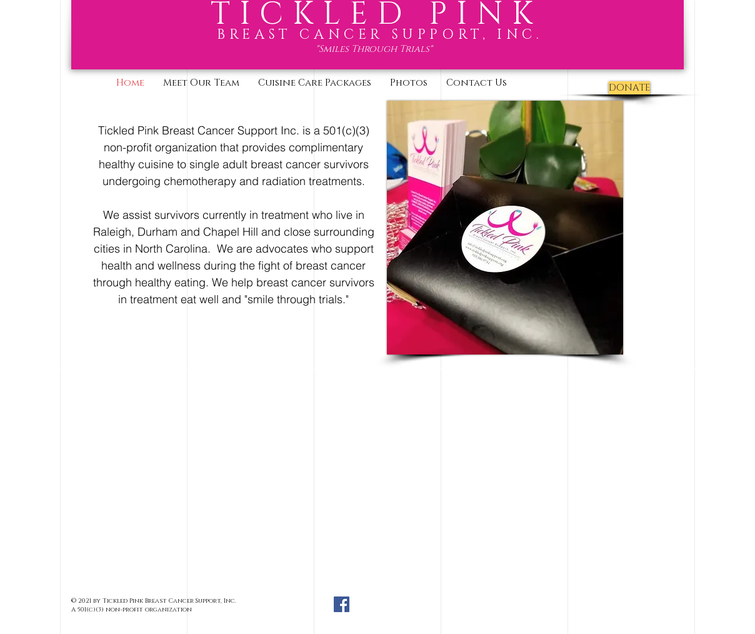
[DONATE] (629, 87)
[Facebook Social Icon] (341, 604)
